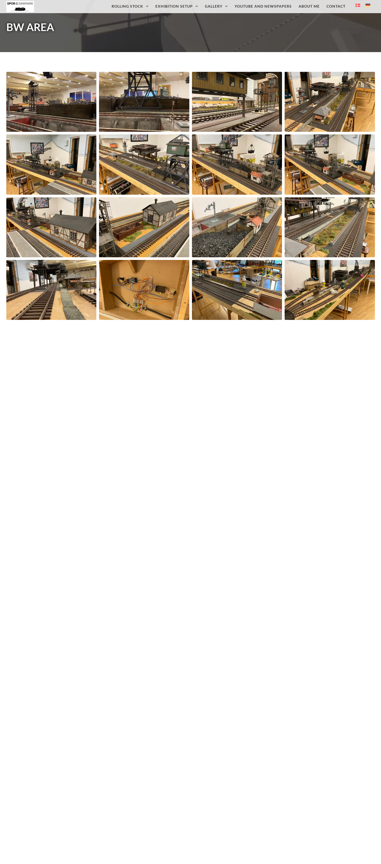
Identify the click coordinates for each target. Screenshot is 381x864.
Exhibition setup (176, 6)
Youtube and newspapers (263, 6)
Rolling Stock (130, 6)
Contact (335, 6)
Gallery (216, 6)
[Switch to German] (368, 5)
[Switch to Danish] (358, 5)
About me (309, 6)
